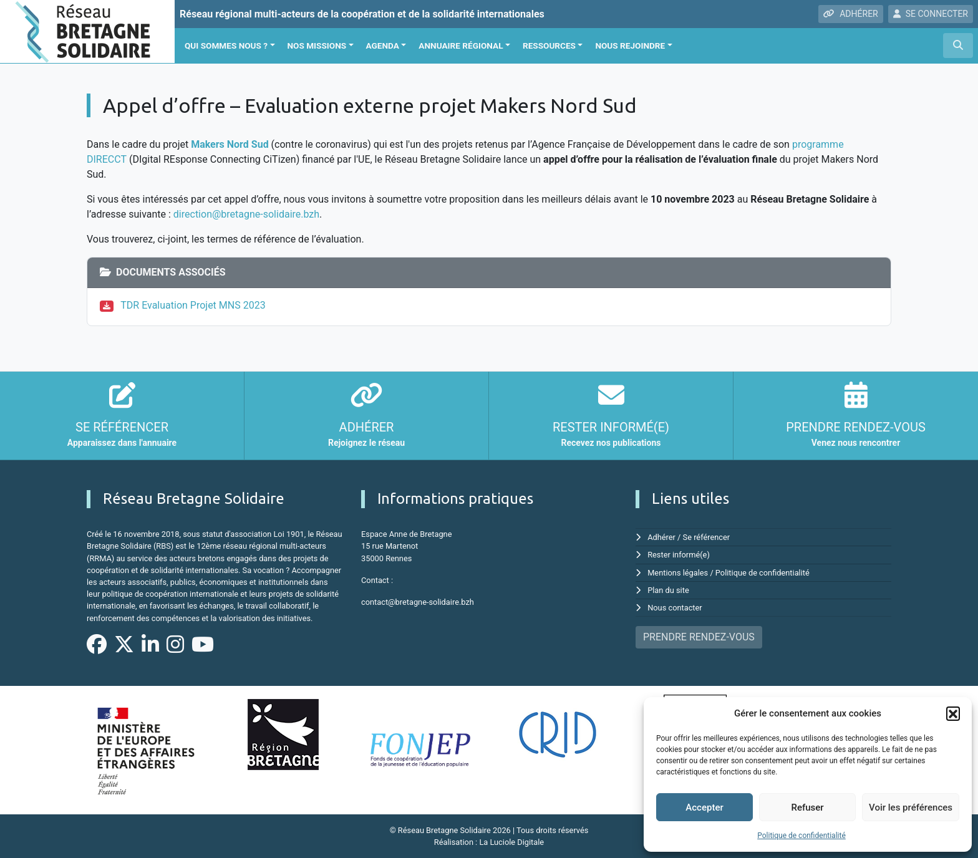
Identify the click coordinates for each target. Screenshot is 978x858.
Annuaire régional (461, 46)
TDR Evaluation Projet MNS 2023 (192, 305)
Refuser (807, 807)
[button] (953, 713)
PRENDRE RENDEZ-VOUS (699, 637)
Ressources (549, 46)
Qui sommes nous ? (226, 46)
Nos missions (317, 46)
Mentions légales (677, 572)
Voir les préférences (910, 807)
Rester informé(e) (678, 554)
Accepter (704, 807)
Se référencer (706, 537)
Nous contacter (674, 607)
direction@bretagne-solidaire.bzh (246, 214)
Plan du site (668, 590)
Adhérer (661, 537)
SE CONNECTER (930, 14)
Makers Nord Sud (230, 144)
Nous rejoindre (630, 46)
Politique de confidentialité (801, 835)
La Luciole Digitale (511, 842)
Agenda (382, 46)
